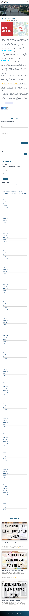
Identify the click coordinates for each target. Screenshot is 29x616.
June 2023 (4, 275)
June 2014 (4, 505)
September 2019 (5, 371)
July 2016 (4, 452)
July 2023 (4, 273)
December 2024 (5, 237)
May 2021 (4, 328)
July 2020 (4, 350)
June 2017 (4, 428)
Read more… (18, 547)
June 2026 (4, 199)
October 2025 (5, 216)
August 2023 (5, 271)
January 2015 (5, 490)
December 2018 (5, 390)
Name (4, 168)
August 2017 (5, 424)
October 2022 (5, 292)
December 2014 (5, 492)
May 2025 (4, 226)
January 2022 (5, 311)
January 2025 (5, 235)
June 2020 (4, 352)
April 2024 (4, 254)
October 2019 (5, 369)
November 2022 (5, 290)
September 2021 (5, 320)
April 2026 (4, 203)
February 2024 (5, 258)
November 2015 (5, 469)
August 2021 (5, 322)
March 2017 (5, 435)
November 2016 (5, 443)
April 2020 (4, 356)
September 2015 (5, 473)
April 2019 (4, 382)
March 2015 (5, 486)
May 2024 (4, 252)
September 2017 (5, 422)
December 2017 (5, 416)
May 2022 (4, 303)
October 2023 (5, 267)
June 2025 (4, 224)
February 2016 (5, 462)
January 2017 (5, 439)
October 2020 (5, 343)
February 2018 (5, 411)
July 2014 (4, 503)
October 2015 (5, 471)
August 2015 (5, 475)
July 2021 (4, 324)
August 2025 (5, 220)
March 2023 (5, 282)
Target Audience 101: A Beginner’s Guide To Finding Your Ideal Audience (15, 193)
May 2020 (4, 354)
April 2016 (4, 458)
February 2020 (5, 360)
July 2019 (4, 375)
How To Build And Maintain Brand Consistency (12, 570)
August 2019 (5, 373)
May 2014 (4, 507)
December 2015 (5, 467)
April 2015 (4, 484)
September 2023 (5, 269)
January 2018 (5, 413)
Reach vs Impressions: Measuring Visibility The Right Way (12, 191)
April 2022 (4, 305)
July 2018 (4, 401)
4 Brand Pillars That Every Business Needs (10, 189)
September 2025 (5, 218)
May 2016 (4, 456)
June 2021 (4, 326)
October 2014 (5, 496)
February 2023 (5, 284)
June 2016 (4, 454)
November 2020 (5, 341)
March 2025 (5, 231)
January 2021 (5, 337)
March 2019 (5, 384)
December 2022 (5, 288)
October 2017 (5, 420)
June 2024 (4, 250)
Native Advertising (6, 104)
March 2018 (5, 409)
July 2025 (4, 222)
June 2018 (4, 403)
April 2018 (4, 407)
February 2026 (5, 207)
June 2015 (4, 479)
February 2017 (5, 437)
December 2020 (5, 339)
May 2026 (4, 201)
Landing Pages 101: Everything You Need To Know (11, 184)
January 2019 (5, 388)
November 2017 (5, 418)
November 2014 (5, 494)
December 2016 (5, 441)
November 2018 (5, 392)
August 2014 (5, 501)
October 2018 (5, 394)
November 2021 (5, 316)
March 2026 (5, 205)
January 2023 (5, 286)
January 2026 (5, 209)
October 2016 (5, 445)
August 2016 (5, 450)
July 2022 (4, 299)
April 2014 (4, 509)
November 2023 (5, 265)
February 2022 (5, 309)
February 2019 (5, 386)
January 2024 (5, 260)
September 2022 (5, 294)
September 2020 (5, 345)
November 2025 (5, 214)
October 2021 (5, 318)
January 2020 (5, 362)
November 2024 (5, 239)
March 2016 (5, 460)
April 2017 (4, 433)
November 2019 (5, 367)
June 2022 (4, 301)
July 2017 (4, 426)
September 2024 (5, 243)
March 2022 (5, 307)
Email (4, 173)
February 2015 (5, 488)
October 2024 (5, 241)
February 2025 (5, 233)
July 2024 (4, 248)
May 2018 (4, 405)
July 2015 (4, 477)
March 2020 (5, 358)
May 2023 (4, 277)
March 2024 (5, 256)
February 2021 (5, 335)
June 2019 (4, 377)
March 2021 (5, 333)
